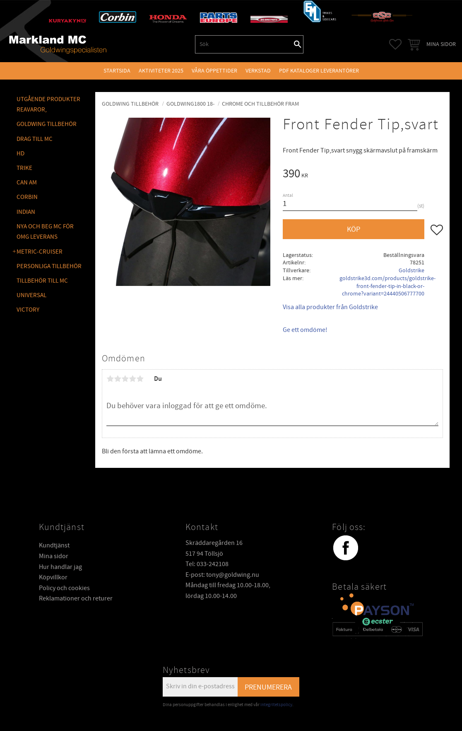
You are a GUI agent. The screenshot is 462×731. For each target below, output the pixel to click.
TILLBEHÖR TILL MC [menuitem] (42, 281)
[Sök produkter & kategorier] (243, 44)
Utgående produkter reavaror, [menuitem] (48, 104)
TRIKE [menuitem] (24, 168)
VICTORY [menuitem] (28, 310)
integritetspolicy (276, 705)
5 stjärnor (140, 378)
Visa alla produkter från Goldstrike (330, 307)
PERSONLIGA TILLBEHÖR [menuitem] (49, 266)
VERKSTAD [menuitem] (258, 71)
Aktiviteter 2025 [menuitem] (161, 71)
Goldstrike (411, 270)
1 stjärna (110, 378)
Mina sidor (53, 556)
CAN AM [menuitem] (27, 182)
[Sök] (297, 44)
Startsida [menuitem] (116, 71)
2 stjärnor (117, 378)
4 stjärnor (132, 378)
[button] (395, 44)
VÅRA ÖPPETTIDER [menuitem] (214, 71)
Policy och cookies (64, 588)
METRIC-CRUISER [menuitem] (40, 252)
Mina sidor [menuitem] (441, 44)
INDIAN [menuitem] (26, 212)
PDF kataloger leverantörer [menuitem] (319, 71)
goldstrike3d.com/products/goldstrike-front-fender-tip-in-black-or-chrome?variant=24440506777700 (387, 286)
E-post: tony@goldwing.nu (222, 575)
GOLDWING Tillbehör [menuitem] (47, 124)
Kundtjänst (54, 545)
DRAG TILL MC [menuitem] (35, 139)
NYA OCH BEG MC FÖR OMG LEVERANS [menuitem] (45, 232)
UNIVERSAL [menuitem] (31, 295)
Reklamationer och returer (76, 598)
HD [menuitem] (20, 153)
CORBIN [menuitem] (27, 197)
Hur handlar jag (60, 567)
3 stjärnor (125, 378)
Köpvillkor (53, 577)
